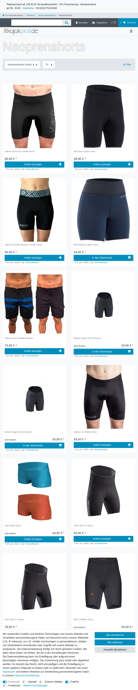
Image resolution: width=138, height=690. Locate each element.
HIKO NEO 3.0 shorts (83, 526)
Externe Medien (54, 681)
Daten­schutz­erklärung (27, 675)
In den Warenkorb (111, 257)
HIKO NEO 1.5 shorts (14, 619)
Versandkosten (32, 169)
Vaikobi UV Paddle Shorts (85, 432)
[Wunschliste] (113, 22)
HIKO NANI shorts (13, 526)
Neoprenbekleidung (47, 15)
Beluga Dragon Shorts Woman (87, 338)
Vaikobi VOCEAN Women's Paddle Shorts (23, 245)
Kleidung (30, 15)
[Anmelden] (82, 22)
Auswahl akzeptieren (114, 649)
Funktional (14, 685)
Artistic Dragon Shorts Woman (18, 432)
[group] (34, 116)
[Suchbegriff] (36, 22)
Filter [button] (127, 64)
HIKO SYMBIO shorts (83, 619)
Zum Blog (4, 20)
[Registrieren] (99, 22)
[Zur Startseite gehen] (13, 15)
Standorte (27, 8)
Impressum (9, 671)
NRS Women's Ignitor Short (86, 245)
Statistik (32, 681)
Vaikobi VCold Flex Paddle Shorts (20, 151)
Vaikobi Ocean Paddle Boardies (19, 338)
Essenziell (14, 681)
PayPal (75, 681)
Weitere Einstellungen (35, 685)
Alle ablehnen (115, 642)
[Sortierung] (22, 64)
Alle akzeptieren (115, 635)
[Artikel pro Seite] (49, 64)
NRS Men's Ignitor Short (84, 151)
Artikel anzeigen (43, 164)
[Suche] (66, 22)
